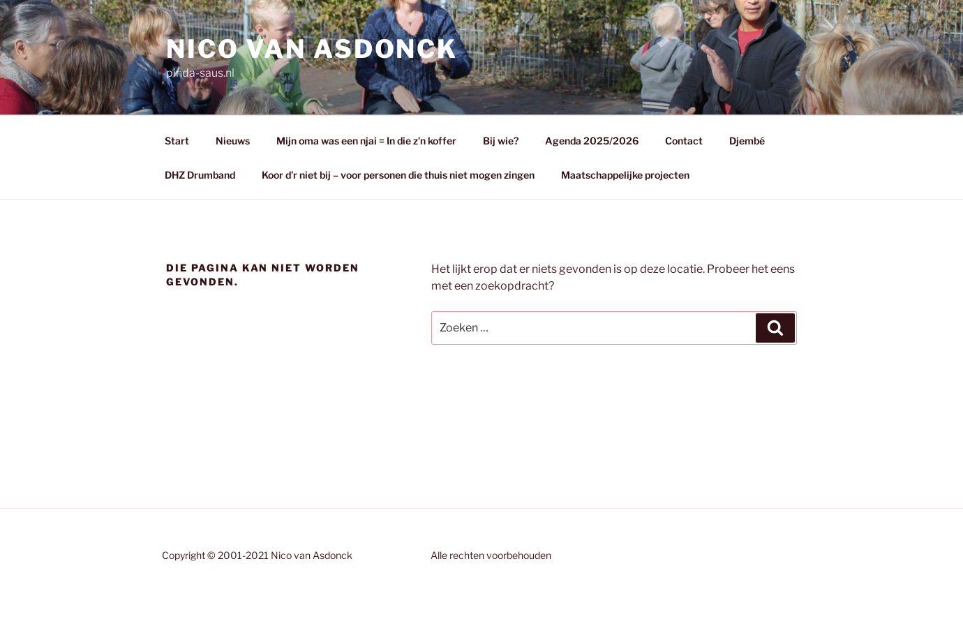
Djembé (747, 141)
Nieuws (233, 141)
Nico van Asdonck (312, 48)
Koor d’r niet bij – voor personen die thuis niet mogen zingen (398, 175)
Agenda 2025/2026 (592, 141)
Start (177, 141)
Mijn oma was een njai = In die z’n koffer (366, 141)
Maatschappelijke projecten (625, 175)
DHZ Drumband (200, 175)
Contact (684, 141)
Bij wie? (500, 141)
